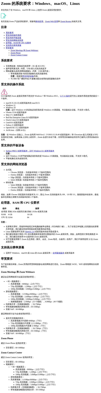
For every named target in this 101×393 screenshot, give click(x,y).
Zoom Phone (16, 53)
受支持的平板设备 (13, 38)
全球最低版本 (58, 253)
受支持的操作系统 (13, 35)
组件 (4, 208)
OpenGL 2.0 (29, 232)
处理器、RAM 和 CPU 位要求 (18, 43)
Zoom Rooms (66, 21)
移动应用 (39, 21)
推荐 (37, 208)
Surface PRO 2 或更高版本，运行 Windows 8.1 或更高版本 (30, 151)
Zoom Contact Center (19, 55)
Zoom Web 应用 (51, 21)
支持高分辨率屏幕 (13, 45)
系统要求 (10, 33)
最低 (17, 208)
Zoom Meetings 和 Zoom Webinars (24, 50)
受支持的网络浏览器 (14, 40)
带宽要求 (10, 48)
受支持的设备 (28, 76)
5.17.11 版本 (65, 96)
